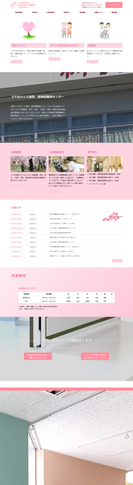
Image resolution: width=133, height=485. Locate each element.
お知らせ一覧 (117, 318)
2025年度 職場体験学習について (62, 299)
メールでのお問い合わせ (95, 413)
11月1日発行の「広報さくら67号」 (62, 280)
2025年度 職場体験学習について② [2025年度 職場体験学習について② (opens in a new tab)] (63, 285)
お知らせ (33, 271)
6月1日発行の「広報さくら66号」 (62, 308)
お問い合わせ (114, 5)
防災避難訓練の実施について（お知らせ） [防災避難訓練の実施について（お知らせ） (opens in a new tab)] (65, 271)
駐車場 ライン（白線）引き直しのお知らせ (65, 313)
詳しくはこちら (16, 119)
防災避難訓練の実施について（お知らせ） (65, 304)
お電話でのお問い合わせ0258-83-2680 (38, 413)
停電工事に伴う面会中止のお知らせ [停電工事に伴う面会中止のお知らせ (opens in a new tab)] (63, 294)
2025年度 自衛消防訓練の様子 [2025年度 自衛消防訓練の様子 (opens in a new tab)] (60, 290)
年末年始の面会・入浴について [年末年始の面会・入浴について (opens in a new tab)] (61, 276)
